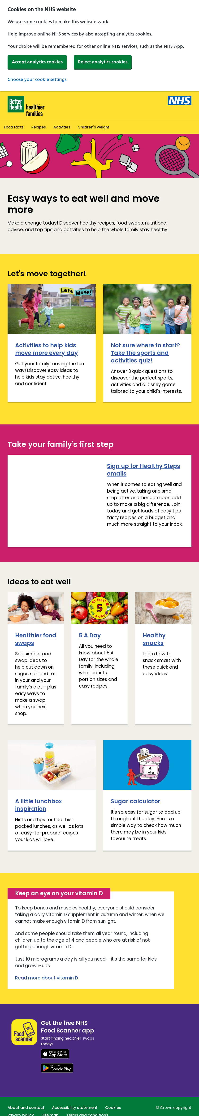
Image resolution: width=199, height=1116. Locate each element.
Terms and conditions (87, 1103)
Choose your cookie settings (37, 79)
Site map (50, 1103)
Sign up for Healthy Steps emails (51, 469)
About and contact (26, 1096)
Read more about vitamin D (46, 966)
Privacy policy (21, 1103)
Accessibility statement (75, 1096)
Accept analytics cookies (37, 62)
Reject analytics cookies (102, 62)
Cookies (113, 1096)
